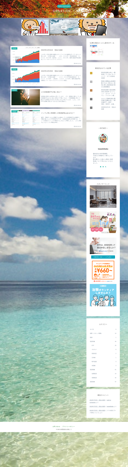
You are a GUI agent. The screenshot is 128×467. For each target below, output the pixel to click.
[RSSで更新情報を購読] (105, 166)
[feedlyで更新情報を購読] (103, 166)
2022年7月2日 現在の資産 (97, 400)
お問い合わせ (56, 426)
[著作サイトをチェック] (100, 166)
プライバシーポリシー (69, 426)
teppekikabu (103, 149)
